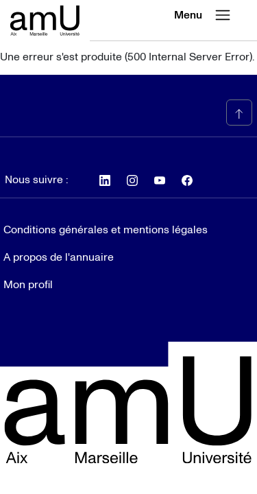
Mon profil (28, 284)
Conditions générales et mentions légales (105, 229)
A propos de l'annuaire (58, 257)
